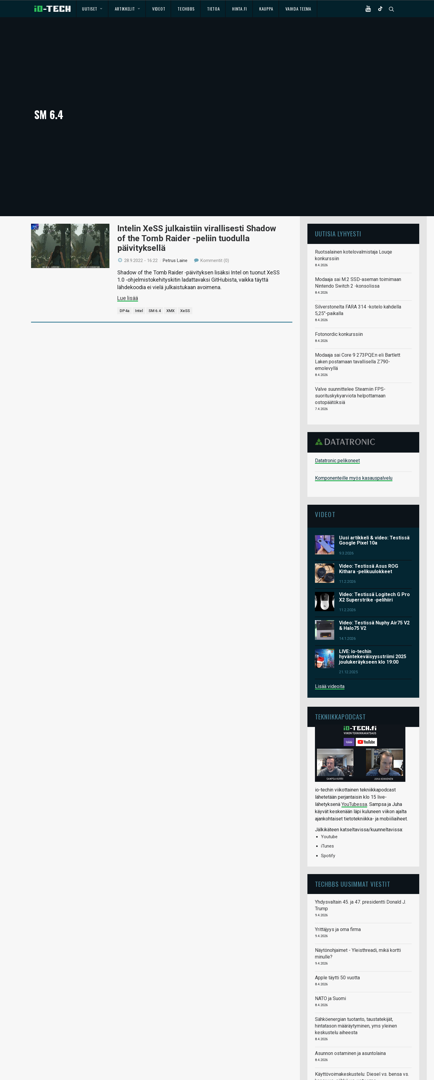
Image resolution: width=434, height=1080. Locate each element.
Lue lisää (127, 261)
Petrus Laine (175, 223)
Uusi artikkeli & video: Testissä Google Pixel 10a (374, 503)
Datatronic (347, 405)
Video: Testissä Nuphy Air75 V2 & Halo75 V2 (374, 589)
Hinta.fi (239, 8)
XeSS (185, 274)
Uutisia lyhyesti (338, 197)
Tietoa (213, 8)
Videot (158, 8)
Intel (139, 274)
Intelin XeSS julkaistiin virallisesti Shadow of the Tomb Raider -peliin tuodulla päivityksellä (196, 201)
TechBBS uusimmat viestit (352, 847)
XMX (170, 274)
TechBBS (186, 8)
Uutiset (92, 8)
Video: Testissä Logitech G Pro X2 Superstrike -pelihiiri (374, 560)
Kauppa (266, 8)
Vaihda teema (298, 8)
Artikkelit (127, 8)
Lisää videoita (329, 650)
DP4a (124, 274)
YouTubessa (354, 767)
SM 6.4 (155, 274)
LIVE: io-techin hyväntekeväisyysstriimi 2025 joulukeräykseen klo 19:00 (372, 620)
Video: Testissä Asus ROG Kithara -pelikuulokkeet (368, 532)
